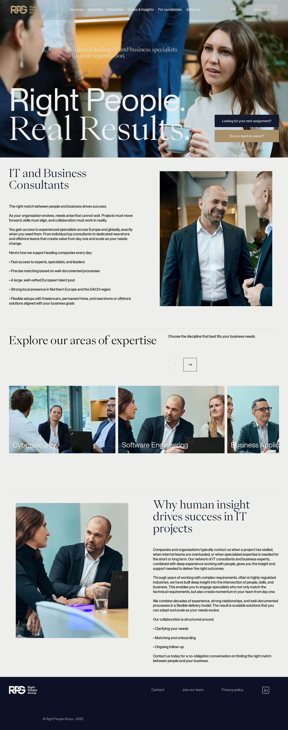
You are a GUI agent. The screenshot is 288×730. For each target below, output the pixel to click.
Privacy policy (232, 690)
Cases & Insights (141, 9)
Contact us (262, 10)
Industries (115, 9)
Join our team (193, 690)
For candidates (170, 9)
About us (193, 9)
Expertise (95, 9)
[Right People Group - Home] (25, 10)
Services (76, 9)
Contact (157, 690)
